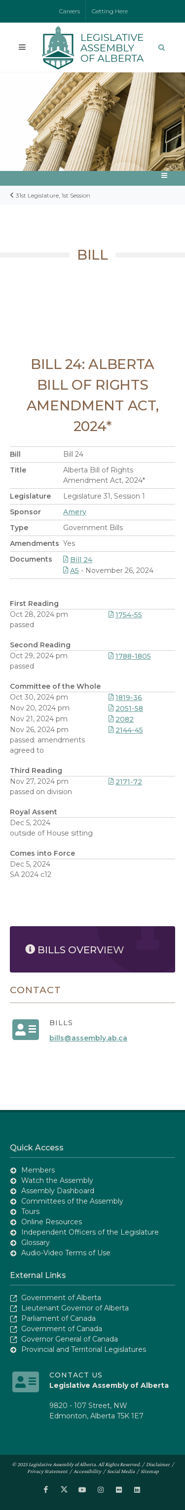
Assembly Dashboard (57, 1190)
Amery (74, 511)
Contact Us (76, 1375)
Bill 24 (77, 559)
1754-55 (125, 614)
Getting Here (110, 11)
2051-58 (126, 708)
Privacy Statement (47, 1471)
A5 (71, 570)
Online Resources (51, 1221)
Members (38, 1170)
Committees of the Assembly (72, 1201)
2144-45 (126, 730)
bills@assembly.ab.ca (88, 1038)
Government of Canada (61, 1328)
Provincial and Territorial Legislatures (83, 1349)
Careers (69, 11)
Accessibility (87, 1471)
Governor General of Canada (69, 1339)
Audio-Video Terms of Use (66, 1252)
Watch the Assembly (57, 1180)
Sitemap (150, 1471)
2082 (121, 719)
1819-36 (125, 697)
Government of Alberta (61, 1297)
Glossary (35, 1242)
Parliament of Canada (58, 1318)
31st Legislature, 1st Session (53, 195)
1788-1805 (130, 656)
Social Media (121, 1471)
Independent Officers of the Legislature (90, 1232)
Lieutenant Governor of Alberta (75, 1308)
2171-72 (125, 781)
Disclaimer (158, 1464)
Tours (30, 1211)
